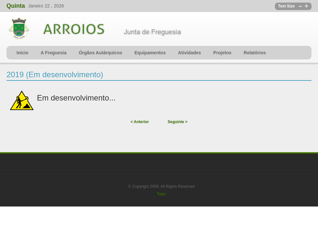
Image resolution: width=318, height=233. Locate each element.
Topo (161, 194)
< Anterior (140, 122)
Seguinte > (177, 122)
